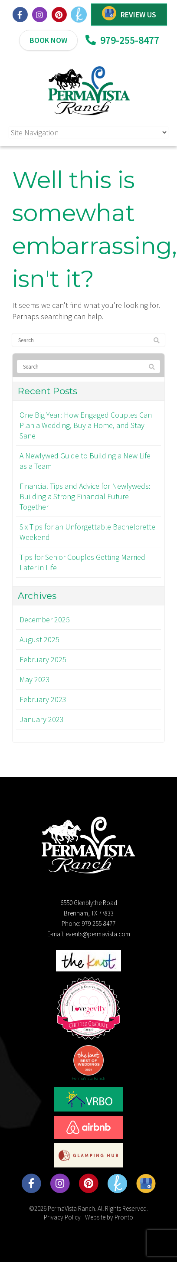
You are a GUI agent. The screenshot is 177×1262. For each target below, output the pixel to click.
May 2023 (35, 679)
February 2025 (43, 659)
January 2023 (42, 719)
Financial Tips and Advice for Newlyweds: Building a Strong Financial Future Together (85, 496)
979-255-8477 (122, 40)
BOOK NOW (48, 40)
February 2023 (43, 699)
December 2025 (45, 619)
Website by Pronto (109, 1217)
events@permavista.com (98, 934)
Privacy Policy (62, 1217)
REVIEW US (138, 15)
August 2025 (39, 639)
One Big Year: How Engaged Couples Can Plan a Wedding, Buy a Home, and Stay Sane (86, 425)
